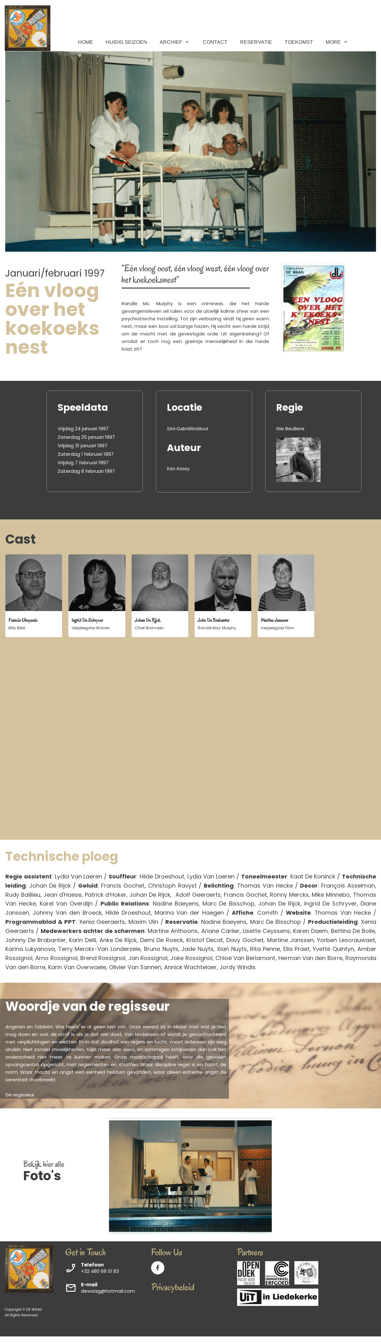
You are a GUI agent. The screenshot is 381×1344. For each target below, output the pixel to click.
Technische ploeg (61, 856)
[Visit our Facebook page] (157, 1267)
